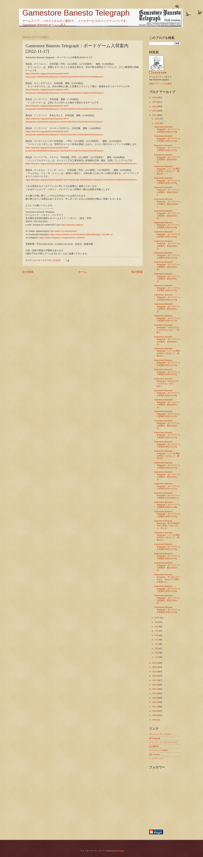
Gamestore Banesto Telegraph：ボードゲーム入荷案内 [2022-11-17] (167, 372)
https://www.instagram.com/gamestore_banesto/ (62, 237)
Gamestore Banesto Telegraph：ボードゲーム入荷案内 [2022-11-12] (167, 465)
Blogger (120, 851)
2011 (154, 706)
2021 (154, 663)
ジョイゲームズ (156, 758)
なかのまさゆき (159, 72)
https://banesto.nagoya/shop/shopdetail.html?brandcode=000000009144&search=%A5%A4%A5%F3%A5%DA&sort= (81, 163)
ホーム (82, 271)
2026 (154, 97)
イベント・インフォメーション (163, 742)
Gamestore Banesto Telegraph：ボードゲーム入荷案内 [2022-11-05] (167, 546)
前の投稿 (137, 271)
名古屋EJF (154, 746)
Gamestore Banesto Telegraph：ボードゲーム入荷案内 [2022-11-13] (167, 444)
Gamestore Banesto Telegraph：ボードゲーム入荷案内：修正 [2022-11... (167, 566)
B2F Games (154, 754)
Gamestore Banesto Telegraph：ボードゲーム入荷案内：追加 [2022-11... (167, 158)
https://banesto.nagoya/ (72, 225)
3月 (156, 648)
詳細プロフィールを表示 (160, 83)
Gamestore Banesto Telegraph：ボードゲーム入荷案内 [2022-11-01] (167, 609)
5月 (156, 640)
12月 (157, 119)
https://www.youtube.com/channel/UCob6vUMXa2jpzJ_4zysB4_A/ (81, 234)
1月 (156, 657)
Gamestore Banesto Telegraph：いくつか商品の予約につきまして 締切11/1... (167, 454)
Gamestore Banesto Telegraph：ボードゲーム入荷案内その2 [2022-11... (167, 495)
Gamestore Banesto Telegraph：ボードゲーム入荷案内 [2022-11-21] (167, 288)
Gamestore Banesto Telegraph (76, 12)
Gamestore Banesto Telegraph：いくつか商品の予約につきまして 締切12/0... (167, 170)
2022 (154, 115)
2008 (154, 720)
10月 (157, 617)
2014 (154, 693)
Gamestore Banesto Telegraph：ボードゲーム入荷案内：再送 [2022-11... (167, 424)
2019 (154, 671)
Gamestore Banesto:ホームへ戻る (44, 24)
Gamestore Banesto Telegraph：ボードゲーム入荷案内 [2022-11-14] (167, 435)
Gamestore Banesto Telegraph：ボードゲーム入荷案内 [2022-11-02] (167, 588)
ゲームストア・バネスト (160, 734)
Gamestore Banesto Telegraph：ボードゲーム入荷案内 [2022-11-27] (167, 147)
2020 (154, 667)
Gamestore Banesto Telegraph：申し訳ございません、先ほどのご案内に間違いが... (167, 578)
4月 (156, 644)
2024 (154, 106)
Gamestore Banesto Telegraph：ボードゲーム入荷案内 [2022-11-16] (167, 393)
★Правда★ (154, 738)
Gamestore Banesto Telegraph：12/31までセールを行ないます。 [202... (166, 382)
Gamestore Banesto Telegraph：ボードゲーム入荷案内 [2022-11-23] (167, 234)
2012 (154, 702)
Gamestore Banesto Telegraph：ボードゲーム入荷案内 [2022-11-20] (167, 297)
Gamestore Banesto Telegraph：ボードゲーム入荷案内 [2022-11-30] (167, 129)
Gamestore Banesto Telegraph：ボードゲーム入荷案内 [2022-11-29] (167, 138)
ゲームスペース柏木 (158, 750)
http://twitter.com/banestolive (63, 231)
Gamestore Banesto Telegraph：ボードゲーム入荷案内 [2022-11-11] (167, 486)
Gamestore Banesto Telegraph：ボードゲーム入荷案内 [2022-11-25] (167, 225)
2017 (154, 680)
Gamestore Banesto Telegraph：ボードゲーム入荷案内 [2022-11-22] (167, 255)
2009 (154, 715)
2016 (154, 685)
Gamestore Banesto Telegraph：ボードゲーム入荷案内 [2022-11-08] (167, 504)
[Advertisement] (181, 812)
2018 (154, 676)
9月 (156, 622)
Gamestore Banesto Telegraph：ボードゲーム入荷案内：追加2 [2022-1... (167, 203)
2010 (154, 711)
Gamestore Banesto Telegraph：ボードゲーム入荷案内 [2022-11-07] (167, 514)
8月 (156, 626)
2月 (156, 653)
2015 (154, 689)
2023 (154, 110)
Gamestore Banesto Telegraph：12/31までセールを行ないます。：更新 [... (166, 329)
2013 (154, 698)
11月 (157, 123)
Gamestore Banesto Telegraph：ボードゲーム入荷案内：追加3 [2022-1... (167, 191)
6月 (156, 635)
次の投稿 (28, 271)
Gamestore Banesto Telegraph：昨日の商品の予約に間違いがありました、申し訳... (167, 524)
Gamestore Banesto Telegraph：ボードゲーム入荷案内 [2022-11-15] (167, 413)
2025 (154, 102)
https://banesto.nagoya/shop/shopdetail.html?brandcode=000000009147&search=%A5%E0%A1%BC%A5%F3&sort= (81, 180)
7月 (156, 631)
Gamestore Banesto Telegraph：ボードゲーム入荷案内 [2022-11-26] (167, 180)
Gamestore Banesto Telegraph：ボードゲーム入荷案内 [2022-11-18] (167, 362)
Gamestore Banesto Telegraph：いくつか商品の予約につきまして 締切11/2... (167, 352)
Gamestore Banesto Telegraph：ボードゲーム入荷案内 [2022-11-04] (167, 556)
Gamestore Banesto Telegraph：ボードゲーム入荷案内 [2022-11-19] (167, 318)
